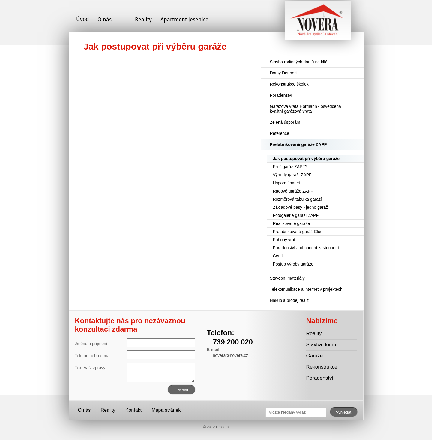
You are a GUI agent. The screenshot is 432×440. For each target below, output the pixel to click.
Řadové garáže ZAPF (293, 191)
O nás (105, 19)
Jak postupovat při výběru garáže (306, 158)
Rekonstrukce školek (289, 84)
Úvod (82, 19)
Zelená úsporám (285, 122)
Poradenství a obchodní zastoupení (306, 247)
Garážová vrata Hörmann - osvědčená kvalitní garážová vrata (305, 109)
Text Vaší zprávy (135, 368)
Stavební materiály (287, 278)
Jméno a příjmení (135, 342)
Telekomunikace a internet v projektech (306, 289)
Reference (280, 133)
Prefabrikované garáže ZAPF (298, 144)
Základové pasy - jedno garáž (300, 207)
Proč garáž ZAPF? (290, 166)
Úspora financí (286, 183)
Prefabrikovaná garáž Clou (298, 231)
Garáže (314, 356)
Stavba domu (321, 344)
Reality (143, 19)
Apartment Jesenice (184, 19)
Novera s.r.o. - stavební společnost (318, 22)
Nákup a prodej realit (289, 300)
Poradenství (281, 95)
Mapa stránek (166, 410)
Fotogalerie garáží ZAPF (296, 215)
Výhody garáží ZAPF (292, 174)
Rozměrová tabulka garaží (297, 199)
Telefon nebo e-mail (135, 354)
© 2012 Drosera (216, 427)
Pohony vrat (284, 239)
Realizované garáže (291, 223)
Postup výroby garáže (293, 264)
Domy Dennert (283, 73)
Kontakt (133, 410)
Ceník (278, 255)
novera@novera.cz (230, 355)
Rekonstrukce (322, 367)
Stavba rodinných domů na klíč (298, 61)
